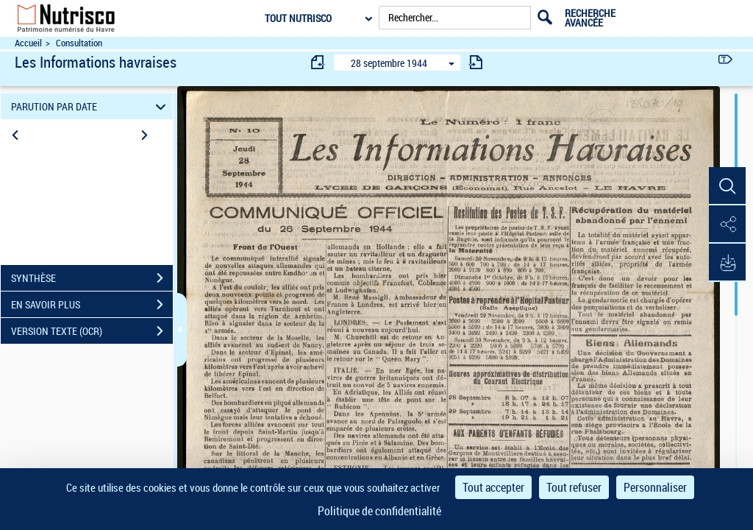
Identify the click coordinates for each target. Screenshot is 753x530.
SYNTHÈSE (92, 278)
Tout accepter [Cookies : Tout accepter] (493, 487)
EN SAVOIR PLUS (92, 304)
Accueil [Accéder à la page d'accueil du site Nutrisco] (28, 43)
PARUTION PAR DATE (91, 106)
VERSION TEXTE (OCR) (92, 331)
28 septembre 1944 (389, 63)
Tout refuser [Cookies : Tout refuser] (574, 487)
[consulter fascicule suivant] (475, 62)
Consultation (79, 43)
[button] (727, 186)
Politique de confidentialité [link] (379, 511)
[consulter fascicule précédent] (318, 62)
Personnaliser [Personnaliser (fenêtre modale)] (655, 487)
